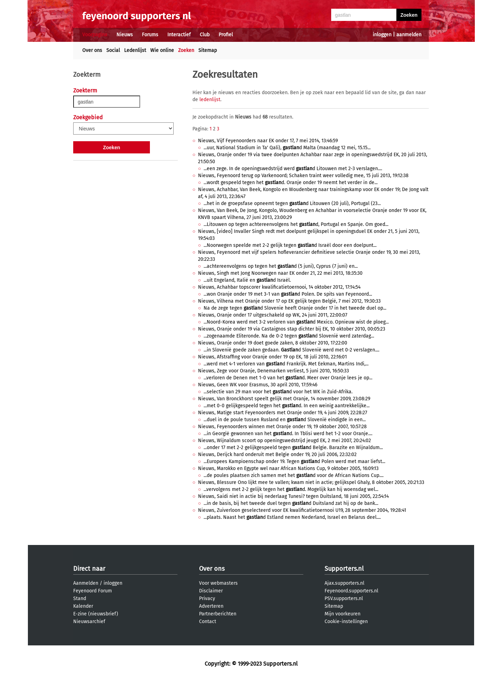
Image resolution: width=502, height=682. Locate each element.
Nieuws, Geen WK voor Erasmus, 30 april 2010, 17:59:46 (257, 385)
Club (205, 35)
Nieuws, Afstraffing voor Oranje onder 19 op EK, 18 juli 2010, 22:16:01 (272, 357)
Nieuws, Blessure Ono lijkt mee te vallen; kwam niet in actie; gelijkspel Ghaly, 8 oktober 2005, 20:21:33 (311, 482)
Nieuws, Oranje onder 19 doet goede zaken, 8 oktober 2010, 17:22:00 (272, 343)
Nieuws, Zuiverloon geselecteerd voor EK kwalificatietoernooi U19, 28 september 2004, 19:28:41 (302, 510)
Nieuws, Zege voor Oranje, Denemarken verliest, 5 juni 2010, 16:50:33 (273, 371)
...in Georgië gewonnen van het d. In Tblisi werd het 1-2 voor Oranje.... (288, 434)
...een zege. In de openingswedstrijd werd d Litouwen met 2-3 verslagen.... (293, 169)
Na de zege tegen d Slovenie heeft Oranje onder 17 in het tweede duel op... (295, 308)
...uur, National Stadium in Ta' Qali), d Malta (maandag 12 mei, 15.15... (287, 148)
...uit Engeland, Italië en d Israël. (247, 280)
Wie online (162, 50)
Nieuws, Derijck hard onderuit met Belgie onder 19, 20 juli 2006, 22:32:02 (277, 454)
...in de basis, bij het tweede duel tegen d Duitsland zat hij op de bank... (291, 503)
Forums (150, 35)
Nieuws (124, 35)
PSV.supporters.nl (344, 598)
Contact (207, 621)
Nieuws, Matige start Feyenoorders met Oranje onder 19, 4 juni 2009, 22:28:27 (282, 413)
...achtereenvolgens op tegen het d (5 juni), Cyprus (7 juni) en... (281, 266)
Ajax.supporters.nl (344, 583)
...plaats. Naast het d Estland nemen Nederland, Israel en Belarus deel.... (292, 517)
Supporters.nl (344, 569)
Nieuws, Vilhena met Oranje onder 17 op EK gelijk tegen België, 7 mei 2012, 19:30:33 (289, 301)
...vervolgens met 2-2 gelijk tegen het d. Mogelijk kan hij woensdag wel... (291, 489)
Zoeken (186, 50)
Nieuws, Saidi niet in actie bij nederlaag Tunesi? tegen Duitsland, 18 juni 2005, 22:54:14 (293, 496)
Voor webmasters (218, 583)
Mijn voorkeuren (342, 614)
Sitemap (207, 50)
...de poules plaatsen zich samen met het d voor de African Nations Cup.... (293, 475)
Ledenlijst (135, 50)
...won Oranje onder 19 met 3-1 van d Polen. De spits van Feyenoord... (288, 294)
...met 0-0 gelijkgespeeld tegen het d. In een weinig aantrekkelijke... (287, 406)
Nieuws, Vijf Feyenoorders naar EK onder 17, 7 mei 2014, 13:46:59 (268, 141)
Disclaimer (211, 591)
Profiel (226, 35)
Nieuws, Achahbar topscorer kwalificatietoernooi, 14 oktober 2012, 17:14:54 (279, 287)
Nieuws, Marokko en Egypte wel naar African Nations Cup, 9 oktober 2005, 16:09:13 (288, 468)
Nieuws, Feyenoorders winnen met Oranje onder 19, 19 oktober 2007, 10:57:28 (282, 427)
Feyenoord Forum (92, 591)
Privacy (207, 598)
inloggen (382, 35)
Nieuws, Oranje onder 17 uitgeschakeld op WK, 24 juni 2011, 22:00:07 (272, 315)
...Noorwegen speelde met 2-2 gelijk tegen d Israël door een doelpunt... (290, 245)
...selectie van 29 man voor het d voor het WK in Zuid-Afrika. (278, 392)
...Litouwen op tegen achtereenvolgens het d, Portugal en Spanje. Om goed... (296, 224)
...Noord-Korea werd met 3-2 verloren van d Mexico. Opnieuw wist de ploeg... (296, 322)
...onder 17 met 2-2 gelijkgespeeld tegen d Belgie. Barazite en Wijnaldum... (293, 447)
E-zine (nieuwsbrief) (95, 614)
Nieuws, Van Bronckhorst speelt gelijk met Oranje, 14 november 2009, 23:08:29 (284, 399)
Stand (79, 598)
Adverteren (211, 606)
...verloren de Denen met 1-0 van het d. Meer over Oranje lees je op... (288, 378)
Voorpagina (94, 35)
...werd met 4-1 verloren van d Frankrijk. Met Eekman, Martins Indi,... (286, 364)
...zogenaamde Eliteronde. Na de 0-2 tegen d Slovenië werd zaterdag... (289, 336)
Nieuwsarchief (89, 621)
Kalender (83, 606)
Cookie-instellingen (346, 621)
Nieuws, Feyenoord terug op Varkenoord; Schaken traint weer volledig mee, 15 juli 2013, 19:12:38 (303, 176)
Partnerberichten (217, 614)
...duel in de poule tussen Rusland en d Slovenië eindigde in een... (285, 420)
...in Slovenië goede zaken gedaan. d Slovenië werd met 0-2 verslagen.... (291, 350)
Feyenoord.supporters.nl (351, 591)
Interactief (179, 35)
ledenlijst (209, 100)
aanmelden (408, 35)
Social (113, 50)
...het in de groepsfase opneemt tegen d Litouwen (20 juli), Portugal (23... (292, 203)
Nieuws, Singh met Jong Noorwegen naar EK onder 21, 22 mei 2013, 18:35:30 (280, 273)
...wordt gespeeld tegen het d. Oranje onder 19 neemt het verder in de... (291, 182)
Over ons (92, 50)
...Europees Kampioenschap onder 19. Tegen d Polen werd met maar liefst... (294, 461)
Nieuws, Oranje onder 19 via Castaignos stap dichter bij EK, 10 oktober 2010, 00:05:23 (291, 329)
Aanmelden (85, 583)
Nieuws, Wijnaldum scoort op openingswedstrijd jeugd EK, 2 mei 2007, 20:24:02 (284, 441)
